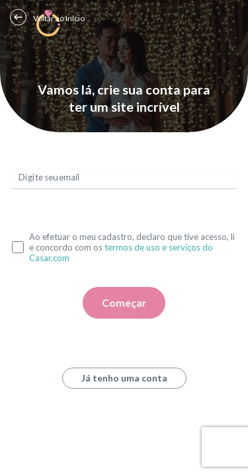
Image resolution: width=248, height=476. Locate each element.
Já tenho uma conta (124, 377)
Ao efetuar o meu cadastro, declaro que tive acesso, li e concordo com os (132, 247)
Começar (124, 302)
